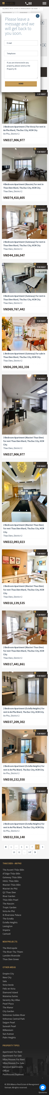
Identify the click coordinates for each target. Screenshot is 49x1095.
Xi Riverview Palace (12, 914)
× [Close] (37, 15)
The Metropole (10, 947)
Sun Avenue (8, 1033)
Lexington (7, 926)
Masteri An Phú (10, 888)
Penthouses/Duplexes (13, 1074)
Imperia (6, 929)
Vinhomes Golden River (14, 1014)
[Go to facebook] (42, 1087)
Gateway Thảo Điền (12, 877)
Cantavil (6, 933)
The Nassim (8, 903)
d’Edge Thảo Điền (11, 873)
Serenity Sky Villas (11, 999)
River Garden (9, 896)
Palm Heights (9, 1037)
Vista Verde (8, 984)
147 (29, 852)
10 (14, 852)
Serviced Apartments (13, 1066)
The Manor (8, 1007)
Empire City (8, 973)
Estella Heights (10, 922)
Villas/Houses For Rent (14, 1059)
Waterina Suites (10, 996)
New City (7, 977)
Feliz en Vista (9, 988)
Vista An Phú (9, 911)
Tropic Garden (9, 907)
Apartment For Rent (12, 1051)
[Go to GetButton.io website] (43, 1092)
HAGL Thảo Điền (11, 880)
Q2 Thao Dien (9, 892)
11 (19, 852)
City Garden (8, 1011)
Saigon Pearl (9, 1022)
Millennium (8, 1030)
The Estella (8, 918)
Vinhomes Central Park (14, 1018)
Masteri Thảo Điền (12, 884)
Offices (6, 1070)
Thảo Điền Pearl (10, 899)
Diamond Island (10, 992)
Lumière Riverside (11, 955)
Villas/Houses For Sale (13, 1063)
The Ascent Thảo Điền (13, 869)
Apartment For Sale (12, 1055)
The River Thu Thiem (13, 951)
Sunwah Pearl (9, 1026)
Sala (5, 981)
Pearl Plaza (8, 1003)
